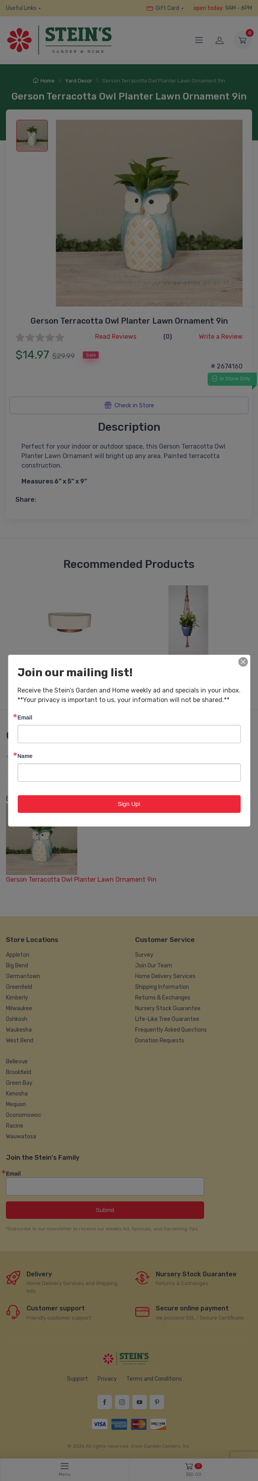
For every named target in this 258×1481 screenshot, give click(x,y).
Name (24, 756)
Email (24, 717)
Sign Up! (129, 803)
